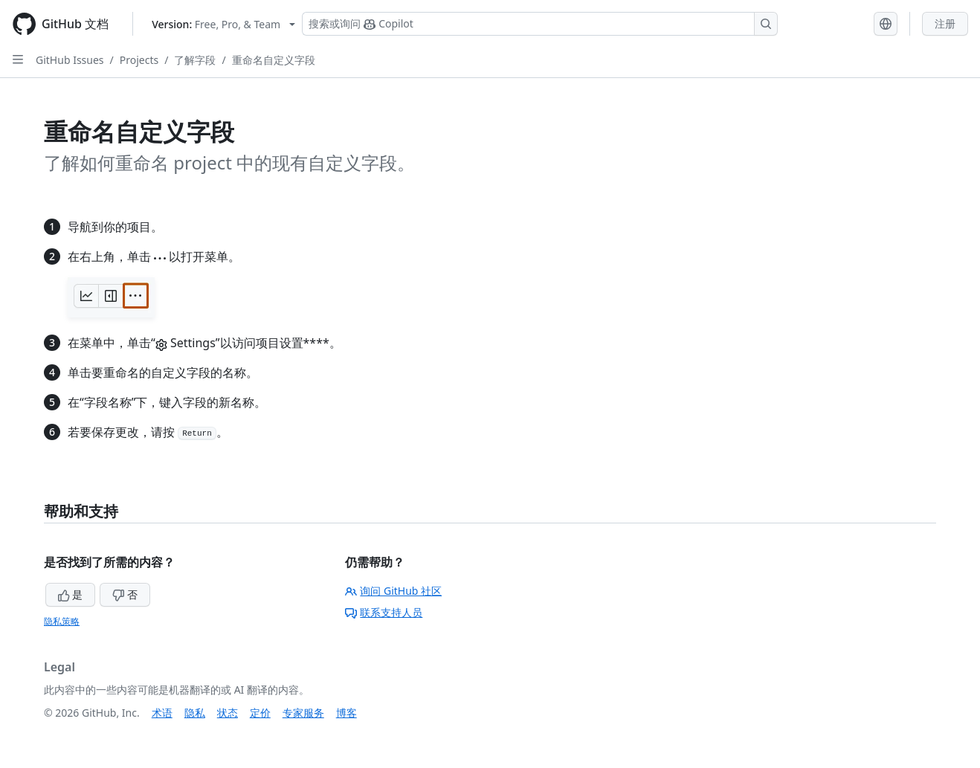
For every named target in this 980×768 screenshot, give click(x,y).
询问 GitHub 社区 (393, 591)
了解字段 (195, 60)
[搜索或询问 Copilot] (540, 24)
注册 (945, 23)
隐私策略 (62, 621)
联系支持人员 (383, 612)
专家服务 (303, 713)
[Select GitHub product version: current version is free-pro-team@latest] (223, 24)
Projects (139, 60)
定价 (260, 713)
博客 (346, 713)
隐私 (194, 713)
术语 (162, 713)
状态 (227, 713)
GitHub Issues (70, 60)
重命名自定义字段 (273, 60)
